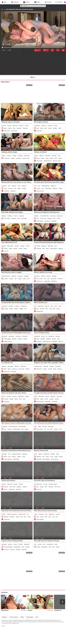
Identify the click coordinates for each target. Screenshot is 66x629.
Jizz (45, 429)
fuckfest (21, 544)
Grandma (11, 278)
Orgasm (42, 158)
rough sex (17, 306)
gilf (52, 306)
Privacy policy (29, 617)
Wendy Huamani (46, 341)
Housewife (18, 158)
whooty (40, 454)
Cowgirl (56, 456)
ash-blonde (47, 155)
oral (59, 155)
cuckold (14, 155)
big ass (47, 396)
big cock (47, 306)
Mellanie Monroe (48, 160)
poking (27, 396)
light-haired (21, 396)
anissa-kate (10, 366)
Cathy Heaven (40, 221)
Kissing (5, 248)
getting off (27, 544)
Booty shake (24, 218)
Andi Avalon (48, 401)
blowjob (52, 366)
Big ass (25, 248)
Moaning (59, 369)
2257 (37, 617)
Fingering (60, 248)
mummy (4, 125)
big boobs (25, 454)
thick (36, 454)
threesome (37, 276)
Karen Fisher (7, 130)
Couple (49, 128)
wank (56, 544)
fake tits (41, 155)
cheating (11, 306)
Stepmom (25, 486)
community (11, 336)
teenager (41, 514)
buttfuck (58, 336)
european (4, 544)
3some (3, 155)
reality (26, 125)
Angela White (47, 281)
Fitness (46, 399)
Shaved (38, 547)
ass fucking (37, 246)
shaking (4, 216)
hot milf (45, 484)
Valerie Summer (40, 191)
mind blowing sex (13, 426)
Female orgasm (53, 248)
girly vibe (53, 396)
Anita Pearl (6, 401)
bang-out (44, 125)
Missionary (39, 369)
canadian (50, 125)
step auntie (4, 306)
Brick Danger (12, 489)
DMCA (22, 617)
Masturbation (48, 188)
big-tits (28, 246)
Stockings (39, 248)
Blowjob (24, 188)
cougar (9, 125)
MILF (14, 128)
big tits (36, 155)
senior (55, 306)
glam (58, 454)
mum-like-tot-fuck (45, 216)
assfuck (9, 396)
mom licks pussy (6, 276)
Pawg (51, 456)
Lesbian (60, 158)
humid (15, 544)
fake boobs (41, 396)
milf (9, 185)
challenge (10, 216)
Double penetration (8, 547)
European (10, 188)
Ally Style (18, 549)
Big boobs (19, 128)
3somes (49, 276)
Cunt (16, 278)
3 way (43, 336)
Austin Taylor (40, 160)
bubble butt (46, 454)
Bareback (14, 339)
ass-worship (10, 246)
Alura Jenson (14, 130)
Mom (19, 218)
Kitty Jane (12, 549)
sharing (43, 276)
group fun (4, 185)
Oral (57, 516)
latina (39, 426)
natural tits (51, 336)
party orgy (4, 454)
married (9, 155)
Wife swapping (7, 339)
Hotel (38, 128)
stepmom (14, 276)
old (35, 306)
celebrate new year (16, 454)
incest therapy (22, 426)
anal (19, 185)
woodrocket (37, 125)
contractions (50, 544)
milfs (36, 396)
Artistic (58, 218)
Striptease (14, 218)
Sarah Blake (54, 341)
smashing (20, 155)
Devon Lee (39, 489)
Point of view (57, 486)
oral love (58, 514)
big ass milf (40, 306)
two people (58, 366)
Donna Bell (13, 371)
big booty (24, 185)
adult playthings (45, 185)
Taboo (29, 516)
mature (3, 396)
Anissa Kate (7, 371)
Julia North (6, 191)
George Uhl (13, 191)
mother (40, 544)
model (55, 125)
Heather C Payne (8, 341)
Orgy (9, 456)
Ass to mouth (7, 218)
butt (60, 306)
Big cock (42, 308)
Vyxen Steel (39, 130)
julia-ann (17, 246)
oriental (21, 484)
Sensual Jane (40, 311)
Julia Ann (6, 251)
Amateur (19, 188)
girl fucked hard (38, 484)
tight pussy (51, 514)
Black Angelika (46, 459)
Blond (5, 128)
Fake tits (10, 128)
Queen (41, 516)
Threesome (25, 128)
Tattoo (59, 128)
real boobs (4, 336)
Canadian (55, 128)
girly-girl (22, 246)
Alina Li (5, 489)
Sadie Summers (40, 401)
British (5, 456)
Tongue (60, 188)
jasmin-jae (53, 216)
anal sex (45, 426)
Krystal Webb (16, 459)
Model (41, 128)
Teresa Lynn (7, 519)
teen (46, 514)
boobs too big (22, 514)
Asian (50, 516)
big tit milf (15, 125)
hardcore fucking (53, 484)
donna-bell (23, 366)
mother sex (18, 336)
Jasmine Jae (47, 221)
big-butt (4, 246)
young (36, 514)
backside (54, 155)
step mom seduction (12, 514)
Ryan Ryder (53, 221)
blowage (54, 276)
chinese (4, 484)
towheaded (37, 336)
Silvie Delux (24, 549)
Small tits (20, 339)
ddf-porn (17, 366)
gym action (59, 396)
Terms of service (14, 617)
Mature (16, 399)
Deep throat (53, 278)
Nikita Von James (57, 160)
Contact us (4, 617)
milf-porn (37, 216)
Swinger (25, 339)
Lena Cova (6, 549)
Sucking (6, 308)
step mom (10, 484)
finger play (50, 246)
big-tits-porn (60, 216)
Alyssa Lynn (18, 489)
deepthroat (23, 306)
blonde (15, 484)
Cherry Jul (60, 341)
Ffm (48, 429)
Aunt (25, 308)
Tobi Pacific (54, 401)
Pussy (38, 158)
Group (47, 158)
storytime (25, 336)
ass (9, 454)
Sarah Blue (39, 341)
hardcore (14, 185)
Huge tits (15, 248)
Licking (51, 158)
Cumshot (6, 399)
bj (46, 336)
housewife (27, 155)
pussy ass (20, 276)
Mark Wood (54, 281)
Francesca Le (40, 281)
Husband (13, 158)
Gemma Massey (8, 459)
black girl (46, 366)
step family (4, 426)
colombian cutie (38, 366)
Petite (47, 248)
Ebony (54, 369)
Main (2, 9)
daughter (27, 276)
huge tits (21, 125)
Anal (15, 188)
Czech (58, 339)
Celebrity (19, 456)
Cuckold (24, 158)
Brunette (50, 369)
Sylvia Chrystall (40, 519)
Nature (47, 456)
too (28, 514)
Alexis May (39, 459)
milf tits (4, 514)
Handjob (21, 308)
